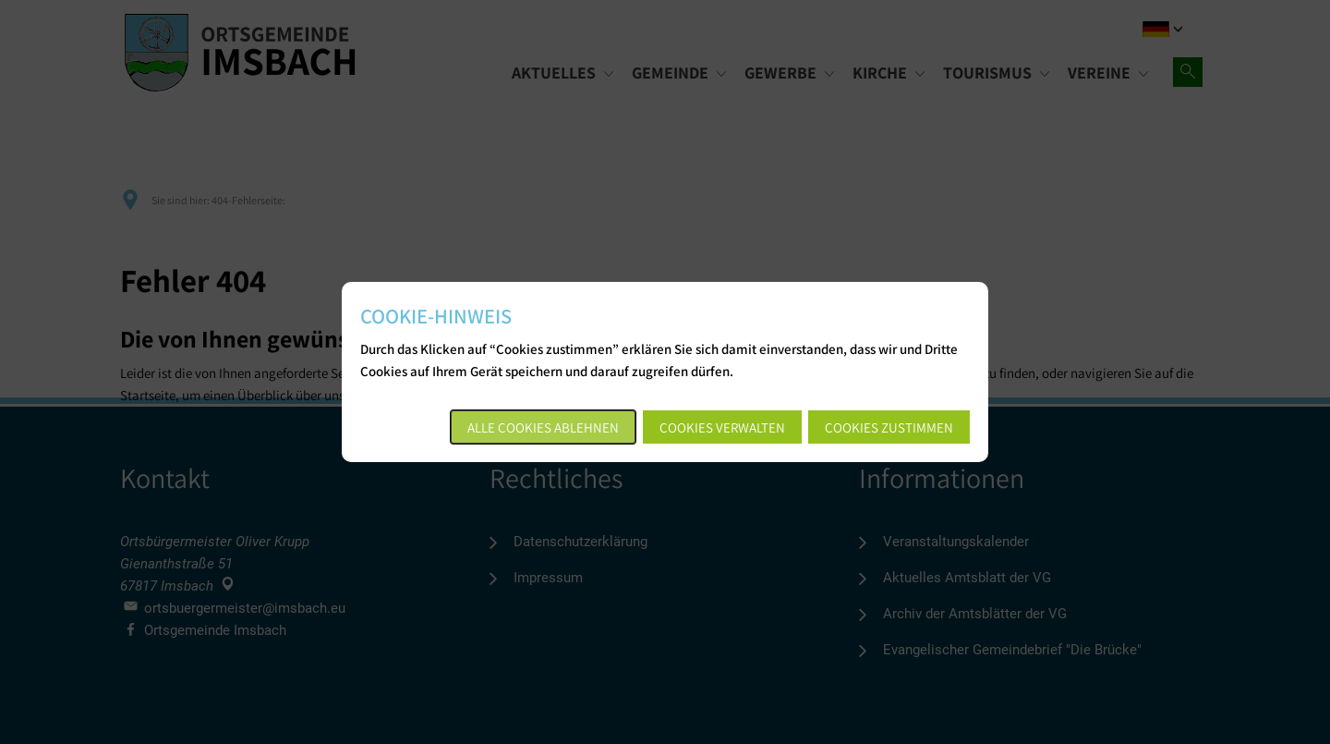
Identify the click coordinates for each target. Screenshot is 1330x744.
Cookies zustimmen (889, 427)
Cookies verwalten (722, 427)
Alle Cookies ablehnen (543, 427)
